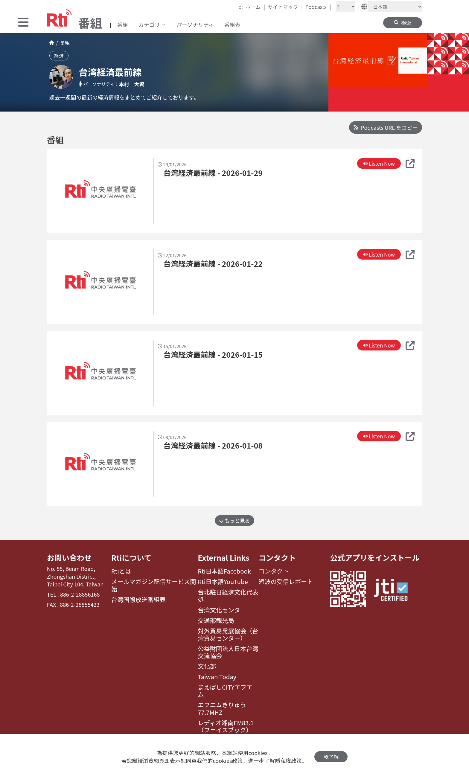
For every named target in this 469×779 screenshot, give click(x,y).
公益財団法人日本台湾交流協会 (228, 652)
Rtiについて (131, 557)
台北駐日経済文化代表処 (228, 596)
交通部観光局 (216, 620)
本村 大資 (131, 84)
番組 (122, 24)
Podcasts (318, 6)
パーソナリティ (195, 24)
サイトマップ (285, 6)
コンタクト (277, 557)
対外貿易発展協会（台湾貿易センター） (228, 634)
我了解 (331, 756)
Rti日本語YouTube (223, 581)
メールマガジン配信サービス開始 (153, 585)
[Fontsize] (345, 6)
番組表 (232, 24)
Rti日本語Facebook (224, 571)
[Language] (395, 6)
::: (241, 6)
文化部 (207, 666)
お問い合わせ (69, 557)
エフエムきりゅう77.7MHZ (222, 708)
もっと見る (234, 520)
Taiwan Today (217, 676)
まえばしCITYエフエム (225, 691)
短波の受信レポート (285, 581)
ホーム (255, 6)
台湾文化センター (222, 610)
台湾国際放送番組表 (138, 599)
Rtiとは (121, 571)
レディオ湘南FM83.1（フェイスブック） (226, 726)
